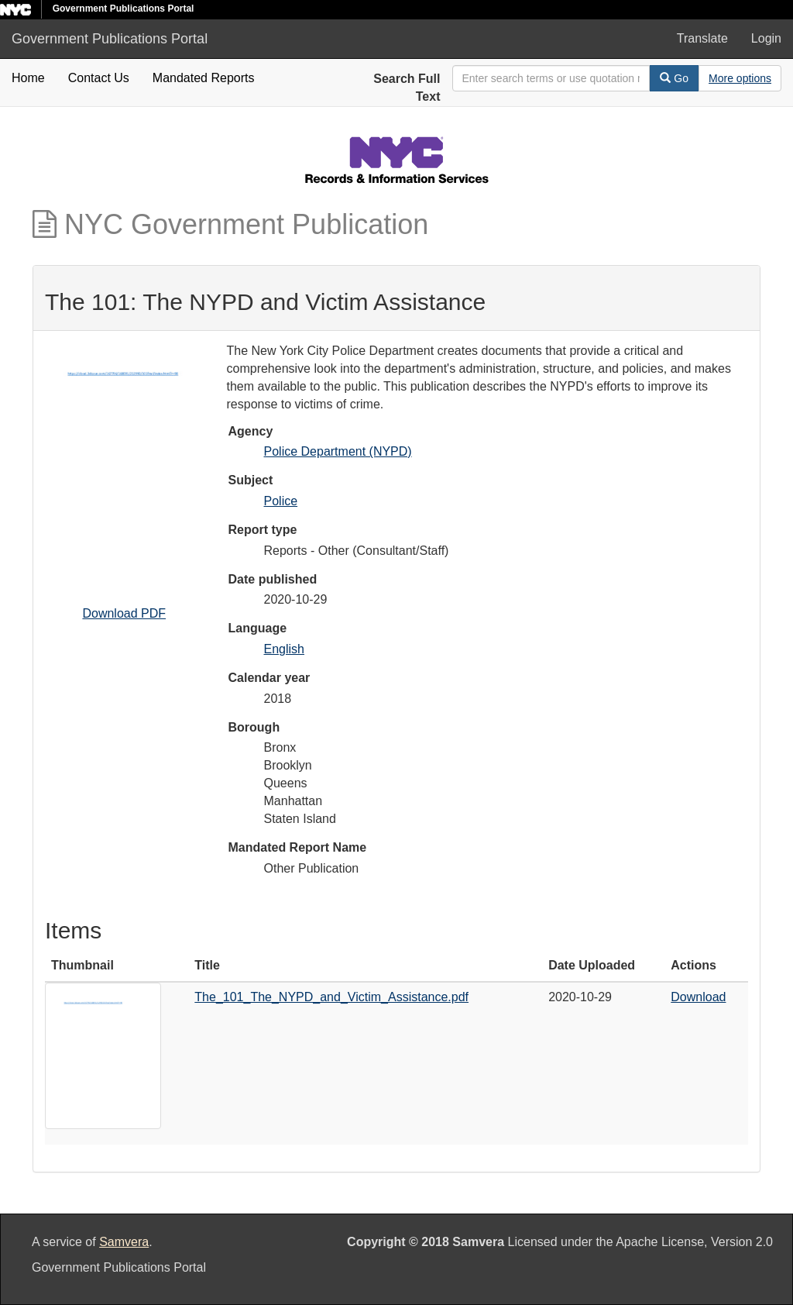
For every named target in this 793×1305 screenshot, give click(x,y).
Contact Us (98, 77)
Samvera (124, 1241)
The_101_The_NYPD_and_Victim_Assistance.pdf (331, 997)
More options (740, 78)
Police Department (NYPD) (338, 451)
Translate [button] (702, 38)
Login (766, 38)
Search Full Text (406, 87)
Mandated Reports (204, 77)
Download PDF (124, 613)
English (284, 649)
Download (698, 997)
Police (281, 501)
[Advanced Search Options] (740, 78)
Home (28, 77)
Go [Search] (674, 78)
